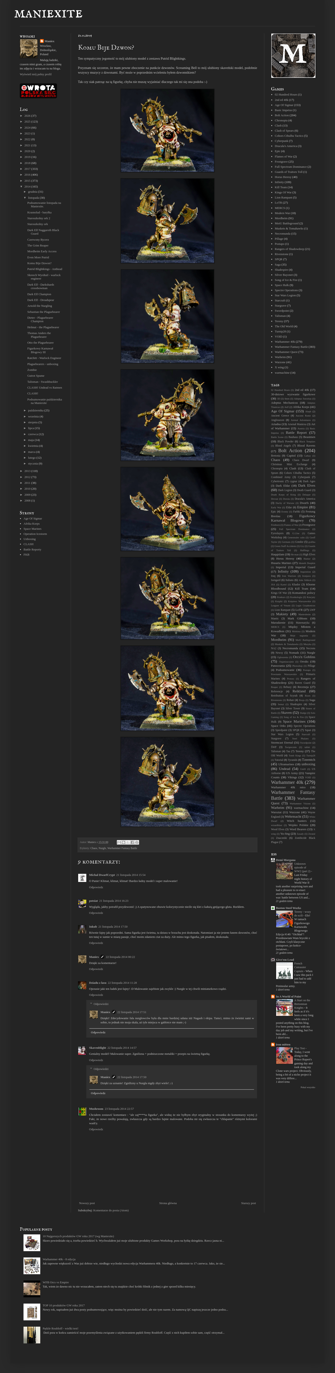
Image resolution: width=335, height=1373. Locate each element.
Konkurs (281, 597)
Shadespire (281, 269)
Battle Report (296, 432)
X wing (279, 367)
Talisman (280, 316)
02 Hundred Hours (286, 94)
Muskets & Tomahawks (289, 228)
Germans (286, 542)
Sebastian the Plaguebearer (43, 312)
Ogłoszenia (282, 657)
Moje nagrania (299, 635)
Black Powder (286, 441)
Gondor (299, 541)
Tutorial (279, 760)
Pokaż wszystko (308, 1087)
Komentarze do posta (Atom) (111, 1210)
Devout (274, 499)
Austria (301, 428)
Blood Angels (283, 445)
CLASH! (32, 393)
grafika (311, 542)
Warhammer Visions (300, 803)
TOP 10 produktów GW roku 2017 (64, 1305)
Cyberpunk (281, 141)
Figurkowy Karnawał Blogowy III (40, 350)
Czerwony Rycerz (38, 239)
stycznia (33, 463)
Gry (302, 546)
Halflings (304, 550)
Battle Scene (277, 437)
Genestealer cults (296, 537)
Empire (302, 507)
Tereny (279, 321)
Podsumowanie (285, 670)
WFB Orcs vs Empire (56, 1282)
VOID (278, 336)
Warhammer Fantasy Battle (122, 848)
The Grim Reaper (37, 245)
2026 (27, 115)
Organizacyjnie (286, 661)
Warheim (280, 357)
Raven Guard (302, 682)
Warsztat (276, 812)
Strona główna (168, 1203)
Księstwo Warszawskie (299, 601)
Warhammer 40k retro (288, 787)
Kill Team (281, 187)
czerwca (33, 434)
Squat (308, 730)
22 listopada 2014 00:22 (120, 957)
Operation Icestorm (35, 534)
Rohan (290, 700)
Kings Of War (283, 192)
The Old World (284, 326)
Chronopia (281, 120)
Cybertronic (277, 481)
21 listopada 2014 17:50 (112, 926)
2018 (27, 163)
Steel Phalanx (300, 738)
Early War (276, 507)
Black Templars (307, 441)
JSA (273, 584)
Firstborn (275, 525)
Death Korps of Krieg (283, 494)
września (34, 416)
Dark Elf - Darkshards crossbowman (40, 286)
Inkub (93, 926)
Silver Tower (293, 708)
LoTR (278, 202)
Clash (278, 125)
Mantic (275, 618)
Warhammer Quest (286, 352)
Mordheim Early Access (42, 251)
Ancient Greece (280, 415)
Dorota (286, 499)
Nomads (294, 652)
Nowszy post (87, 1203)
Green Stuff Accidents (285, 546)
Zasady (300, 834)
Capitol (291, 455)
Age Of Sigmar (32, 518)
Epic (277, 151)
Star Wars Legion (285, 295)
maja (31, 440)
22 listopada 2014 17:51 (131, 1012)
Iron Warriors (289, 576)
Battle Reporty (32, 549)
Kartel (284, 584)
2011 (27, 483)
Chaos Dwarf (300, 460)
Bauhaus (293, 437)
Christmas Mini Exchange (289, 464)
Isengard (275, 580)
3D (278, 398)
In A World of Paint (288, 996)
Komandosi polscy (303, 592)
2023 (27, 133)
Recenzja (303, 687)
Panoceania (278, 665)
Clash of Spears (284, 130)
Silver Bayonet (284, 275)
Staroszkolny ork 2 (38, 218)
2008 (27, 500)
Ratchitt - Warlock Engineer (44, 358)
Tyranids (292, 760)
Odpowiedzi (101, 1003)
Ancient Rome (303, 415)
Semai (281, 704)
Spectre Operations (286, 290)
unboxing (308, 764)
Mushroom (96, 1108)
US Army (292, 773)
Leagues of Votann (280, 605)
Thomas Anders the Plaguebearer (39, 334)
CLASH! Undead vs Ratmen (44, 387)
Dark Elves (306, 485)
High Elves (309, 554)
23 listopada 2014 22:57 (119, 1108)
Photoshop (297, 666)
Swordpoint (282, 310)
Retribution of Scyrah (284, 695)
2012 (27, 477)
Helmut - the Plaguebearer (43, 327)
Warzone (280, 362)
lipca (31, 428)
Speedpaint (281, 730)
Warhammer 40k (285, 341)
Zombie (32, 370)
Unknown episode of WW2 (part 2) (302, 867)
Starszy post (248, 1203)
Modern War (282, 213)
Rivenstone (281, 254)
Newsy (279, 652)
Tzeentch (308, 760)
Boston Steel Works (288, 908)
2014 (27, 186)
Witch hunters (297, 821)
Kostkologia (296, 597)
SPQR (278, 259)
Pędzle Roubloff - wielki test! (60, 1328)
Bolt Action (282, 115)
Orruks (304, 661)
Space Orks (278, 725)
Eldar (289, 507)
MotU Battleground (286, 223)
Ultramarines (286, 764)
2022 (27, 139)
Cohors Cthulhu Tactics (289, 135)
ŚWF (274, 747)
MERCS (280, 208)
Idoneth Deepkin (307, 563)
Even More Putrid (38, 257)
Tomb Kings (295, 755)
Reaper (274, 687)
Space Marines (32, 528)
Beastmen (309, 437)
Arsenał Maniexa (297, 424)
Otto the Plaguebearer (40, 342)
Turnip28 (280, 331)
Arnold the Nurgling (39, 305)
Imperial (281, 567)
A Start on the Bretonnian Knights (302, 1004)
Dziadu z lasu (97, 982)
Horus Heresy (283, 177)
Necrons (310, 648)
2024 (27, 127)
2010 (27, 488)
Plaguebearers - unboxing (42, 364)
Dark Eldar (283, 485)
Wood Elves (278, 829)
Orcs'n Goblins (304, 657)
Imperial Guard (305, 567)
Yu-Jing (285, 833)
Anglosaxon (277, 420)
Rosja (302, 700)
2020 (27, 151)
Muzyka (307, 644)
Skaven (286, 712)
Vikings (292, 777)
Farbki (296, 511)
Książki (279, 601)
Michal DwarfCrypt (102, 875)
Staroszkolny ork (37, 224)
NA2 (273, 648)
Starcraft (280, 300)
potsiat (93, 900)
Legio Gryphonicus (305, 605)
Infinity (279, 182)
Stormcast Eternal (282, 742)
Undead (284, 769)
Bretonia (275, 455)
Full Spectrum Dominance (291, 166)
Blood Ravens (306, 445)
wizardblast (276, 825)
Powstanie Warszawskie (284, 674)
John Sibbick (305, 580)
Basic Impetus (283, 110)
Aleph (308, 411)
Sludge (303, 713)
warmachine (282, 372)
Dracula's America (286, 146)
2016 (27, 174)
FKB (26, 554)
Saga (278, 264)
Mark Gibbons (297, 618)
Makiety (282, 614)
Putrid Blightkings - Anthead (44, 269)
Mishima (296, 631)
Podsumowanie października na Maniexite (44, 401)
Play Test (299, 1048)
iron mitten (283, 1044)
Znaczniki (281, 838)
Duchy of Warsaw (285, 503)
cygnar (293, 481)
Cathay (307, 455)
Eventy (284, 511)
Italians (289, 580)
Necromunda (282, 233)
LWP (312, 609)
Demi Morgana (285, 860)
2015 (27, 180)
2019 (27, 157)
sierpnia (33, 422)
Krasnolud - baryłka (39, 212)
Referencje (277, 691)
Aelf (286, 407)
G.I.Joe (295, 533)
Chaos (93, 848)
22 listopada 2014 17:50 (131, 1077)
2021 (27, 145)
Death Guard (304, 490)
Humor (307, 558)
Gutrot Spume (35, 375)
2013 (27, 471)
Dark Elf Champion (39, 294)
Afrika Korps (31, 523)
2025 (27, 121)
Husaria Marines (281, 563)
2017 (27, 169)
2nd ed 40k (281, 100)
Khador (296, 584)
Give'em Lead (285, 959)
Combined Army (281, 477)
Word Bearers (297, 829)
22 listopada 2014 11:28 (122, 982)
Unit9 (303, 769)
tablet (307, 747)
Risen (307, 695)
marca (32, 452)
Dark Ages (309, 481)
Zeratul (311, 834)
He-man (294, 554)
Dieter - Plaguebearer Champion (40, 319)
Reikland (299, 691)
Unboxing (29, 539)
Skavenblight (97, 1047)
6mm (287, 398)
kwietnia (33, 445)
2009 (27, 494)
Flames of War (283, 156)
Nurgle (102, 848)
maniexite (48, 13)
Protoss (290, 678)
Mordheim (281, 218)
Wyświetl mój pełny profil (36, 74)
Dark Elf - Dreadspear (40, 300)
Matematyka (302, 622)
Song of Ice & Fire (286, 280)
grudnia (33, 191)
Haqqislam (277, 554)
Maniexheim (304, 614)
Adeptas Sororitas (303, 398)
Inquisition (305, 571)
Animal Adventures (301, 420)
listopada (34, 197)
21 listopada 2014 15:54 (130, 875)
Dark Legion (285, 490)
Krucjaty (311, 597)
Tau (288, 751)
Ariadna (276, 424)
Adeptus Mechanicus (284, 402)
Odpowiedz (96, 887)
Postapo (279, 244)
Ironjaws (306, 576)
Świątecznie (291, 747)
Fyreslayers (277, 533)
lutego (32, 457)
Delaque (306, 494)
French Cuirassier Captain (300, 967)
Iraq (273, 575)
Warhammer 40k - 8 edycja (59, 1259)
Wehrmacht (293, 816)
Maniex (94, 957)
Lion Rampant (283, 197)
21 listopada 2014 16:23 (113, 900)
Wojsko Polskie (298, 825)
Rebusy (287, 687)
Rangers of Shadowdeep (289, 249)
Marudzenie (278, 622)
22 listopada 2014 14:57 (122, 1047)
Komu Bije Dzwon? (39, 263)
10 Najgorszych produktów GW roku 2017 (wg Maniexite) (78, 1236)
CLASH (28, 544)
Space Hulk (282, 285)
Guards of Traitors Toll (288, 172)
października (36, 410)
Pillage (279, 238)
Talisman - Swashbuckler (42, 381)
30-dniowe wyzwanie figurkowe (293, 394)
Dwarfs (304, 503)
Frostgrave (281, 161)
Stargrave (280, 305)
